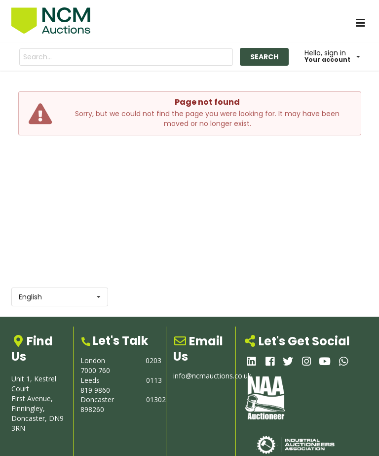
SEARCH (264, 57)
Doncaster (97, 399)
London (92, 360)
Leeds (90, 380)
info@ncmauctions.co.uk (212, 375)
